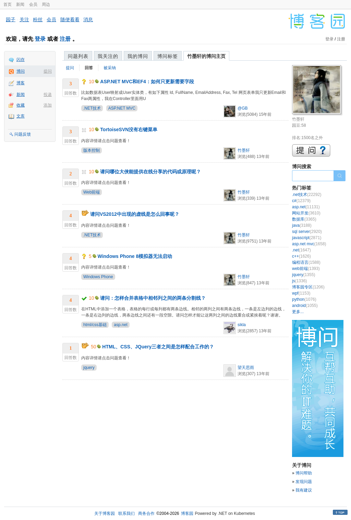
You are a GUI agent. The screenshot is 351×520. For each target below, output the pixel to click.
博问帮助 (303, 473)
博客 (20, 83)
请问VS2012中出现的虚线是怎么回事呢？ (134, 214)
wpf (301, 293)
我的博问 (138, 56)
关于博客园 (104, 513)
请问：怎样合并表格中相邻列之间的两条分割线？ (153, 298)
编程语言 (306, 262)
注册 (65, 39)
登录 (40, 39)
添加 (48, 105)
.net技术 (306, 194)
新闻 (20, 4)
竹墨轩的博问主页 (206, 56)
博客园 (187, 513)
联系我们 (126, 513)
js (299, 280)
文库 (20, 116)
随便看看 (70, 19)
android (305, 305)
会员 (33, 4)
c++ (301, 256)
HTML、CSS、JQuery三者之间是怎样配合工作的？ (158, 346)
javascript (306, 237)
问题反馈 (22, 134)
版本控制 (91, 150)
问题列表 (78, 56)
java (302, 225)
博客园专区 (308, 287)
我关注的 (108, 56)
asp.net (120, 324)
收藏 (20, 105)
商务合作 (146, 513)
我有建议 (303, 490)
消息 (88, 19)
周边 (46, 4)
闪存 (20, 59)
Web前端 (91, 192)
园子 (10, 19)
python (304, 299)
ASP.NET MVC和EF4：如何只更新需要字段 (147, 81)
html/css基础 (95, 324)
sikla (242, 324)
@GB (243, 108)
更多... (298, 311)
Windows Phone (98, 276)
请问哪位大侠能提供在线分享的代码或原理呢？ (150, 171)
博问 (20, 71)
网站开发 (306, 213)
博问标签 (167, 56)
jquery (89, 367)
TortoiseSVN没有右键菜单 (128, 129)
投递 (48, 94)
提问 (48, 71)
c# (301, 200)
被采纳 (110, 67)
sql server (307, 231)
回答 (89, 67)
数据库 (304, 219)
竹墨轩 (244, 150)
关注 (24, 19)
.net (301, 250)
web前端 (306, 268)
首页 (7, 4)
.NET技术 (92, 108)
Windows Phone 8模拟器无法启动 (135, 256)
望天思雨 (246, 367)
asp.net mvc (309, 244)
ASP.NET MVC (122, 108)
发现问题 (303, 481)
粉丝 (38, 19)
